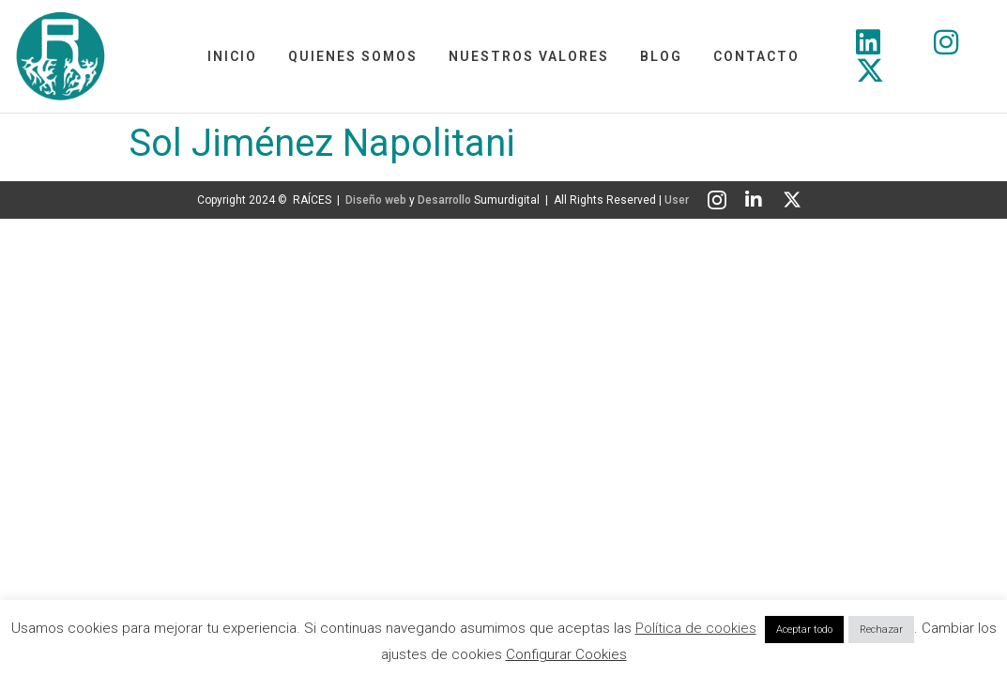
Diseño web (375, 200)
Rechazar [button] (881, 629)
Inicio (232, 56)
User (676, 200)
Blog (661, 56)
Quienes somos (353, 56)
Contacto (756, 56)
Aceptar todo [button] (804, 629)
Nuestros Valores (529, 56)
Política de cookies (695, 628)
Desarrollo (444, 200)
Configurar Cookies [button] (566, 654)
